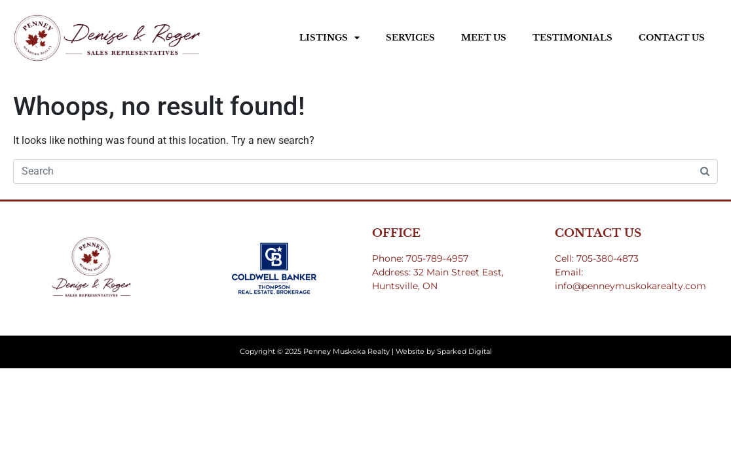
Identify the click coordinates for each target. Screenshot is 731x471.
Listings (329, 37)
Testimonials (572, 37)
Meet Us (483, 37)
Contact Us (672, 37)
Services (410, 37)
